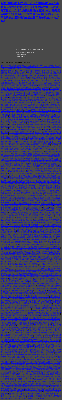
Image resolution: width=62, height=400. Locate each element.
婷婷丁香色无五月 (8, 346)
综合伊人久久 (4, 173)
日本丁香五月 (9, 359)
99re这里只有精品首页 (7, 322)
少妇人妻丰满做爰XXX (25, 273)
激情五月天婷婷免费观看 (33, 227)
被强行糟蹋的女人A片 (7, 197)
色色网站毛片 (30, 183)
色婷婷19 (58, 222)
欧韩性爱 (55, 80)
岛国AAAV (35, 263)
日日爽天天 (11, 286)
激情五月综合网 (48, 344)
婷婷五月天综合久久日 (28, 102)
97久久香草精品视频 (39, 288)
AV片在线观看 (40, 344)
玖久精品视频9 (51, 73)
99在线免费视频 (54, 89)
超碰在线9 (45, 219)
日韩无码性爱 (36, 236)
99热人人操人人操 (9, 155)
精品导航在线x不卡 (6, 226)
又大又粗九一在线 (25, 97)
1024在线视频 (15, 327)
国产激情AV (33, 258)
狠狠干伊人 (7, 364)
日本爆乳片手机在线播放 (35, 341)
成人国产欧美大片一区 (16, 314)
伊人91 (36, 325)
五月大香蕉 (4, 271)
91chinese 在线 (37, 339)
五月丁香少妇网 (9, 122)
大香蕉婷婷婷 (20, 278)
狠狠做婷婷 (42, 383)
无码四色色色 (23, 239)
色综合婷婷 (8, 398)
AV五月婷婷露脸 (26, 285)
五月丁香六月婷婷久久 (45, 249)
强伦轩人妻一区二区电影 (13, 376)
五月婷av (42, 210)
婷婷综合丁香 (4, 393)
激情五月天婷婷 (21, 275)
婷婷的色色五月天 (6, 77)
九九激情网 (7, 327)
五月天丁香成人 (36, 283)
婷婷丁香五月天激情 (25, 156)
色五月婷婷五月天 (36, 334)
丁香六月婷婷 (6, 80)
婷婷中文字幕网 (46, 381)
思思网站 (22, 227)
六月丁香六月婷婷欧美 (49, 244)
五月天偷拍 (6, 210)
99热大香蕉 (35, 337)
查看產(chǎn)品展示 (21, 54)
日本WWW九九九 (49, 131)
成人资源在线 (44, 236)
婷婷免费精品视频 (40, 112)
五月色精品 (12, 124)
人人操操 (39, 106)
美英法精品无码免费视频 (19, 241)
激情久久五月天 (31, 166)
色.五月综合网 (16, 226)
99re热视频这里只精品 (10, 381)
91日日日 (18, 195)
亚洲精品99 (49, 134)
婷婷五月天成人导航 (27, 393)
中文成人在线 (16, 317)
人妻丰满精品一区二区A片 (30, 190)
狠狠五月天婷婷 (43, 398)
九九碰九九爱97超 (55, 266)
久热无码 (36, 378)
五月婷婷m (6, 337)
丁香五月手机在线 (28, 325)
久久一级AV (49, 330)
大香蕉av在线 (6, 281)
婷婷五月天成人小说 (41, 188)
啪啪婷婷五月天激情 (29, 344)
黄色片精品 (54, 275)
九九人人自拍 (17, 285)
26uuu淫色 (5, 246)
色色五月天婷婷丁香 (25, 351)
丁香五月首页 (29, 346)
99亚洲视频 (53, 325)
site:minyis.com (41, 122)
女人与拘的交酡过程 (8, 178)
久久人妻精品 (15, 80)
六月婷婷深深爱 (55, 82)
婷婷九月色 (52, 337)
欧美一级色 (8, 209)
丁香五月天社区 (47, 380)
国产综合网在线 (48, 217)
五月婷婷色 (45, 334)
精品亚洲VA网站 (44, 374)
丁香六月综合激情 (49, 161)
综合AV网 (29, 210)
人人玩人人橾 (46, 155)
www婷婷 (3, 243)
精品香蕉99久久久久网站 (48, 396)
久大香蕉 (9, 368)
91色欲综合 (6, 292)
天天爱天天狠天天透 (48, 215)
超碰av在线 (15, 366)
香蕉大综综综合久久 (54, 292)
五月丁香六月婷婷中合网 (8, 150)
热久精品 (52, 374)
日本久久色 (22, 80)
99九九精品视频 (39, 237)
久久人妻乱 (13, 315)
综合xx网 (55, 351)
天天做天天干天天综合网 (36, 319)
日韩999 (34, 150)
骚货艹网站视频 (39, 183)
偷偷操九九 (53, 133)
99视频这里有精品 (38, 121)
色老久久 (6, 171)
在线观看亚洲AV (19, 215)
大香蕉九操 (33, 280)
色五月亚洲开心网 (31, 241)
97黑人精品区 (15, 352)
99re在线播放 (34, 92)
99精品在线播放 (10, 95)
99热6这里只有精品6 (48, 173)
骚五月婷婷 (52, 236)
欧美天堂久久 (16, 371)
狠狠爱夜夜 (9, 200)
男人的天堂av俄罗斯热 (49, 209)
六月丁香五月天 (37, 82)
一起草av (38, 253)
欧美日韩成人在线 (56, 346)
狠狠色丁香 (29, 89)
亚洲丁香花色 (48, 80)
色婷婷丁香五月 (20, 182)
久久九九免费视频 (9, 307)
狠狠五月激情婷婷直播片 (17, 354)
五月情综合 (29, 212)
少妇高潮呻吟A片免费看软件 (30, 259)
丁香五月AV (12, 212)
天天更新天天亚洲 (17, 258)
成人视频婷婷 (13, 133)
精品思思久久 (51, 222)
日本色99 (51, 136)
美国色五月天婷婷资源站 (19, 209)
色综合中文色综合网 (34, 347)
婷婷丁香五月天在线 (33, 295)
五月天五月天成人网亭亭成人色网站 (41, 351)
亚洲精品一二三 (28, 219)
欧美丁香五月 (4, 224)
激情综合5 (7, 217)
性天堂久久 (37, 160)
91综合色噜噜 (10, 378)
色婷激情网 (31, 187)
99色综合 (36, 315)
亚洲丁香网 (27, 224)
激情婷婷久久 (26, 168)
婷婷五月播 (15, 156)
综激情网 (34, 297)
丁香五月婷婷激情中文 (7, 163)
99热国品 (51, 281)
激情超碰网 (15, 100)
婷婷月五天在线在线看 (43, 178)
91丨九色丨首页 (10, 251)
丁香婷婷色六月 (14, 214)
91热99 (8, 219)
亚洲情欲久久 (45, 271)
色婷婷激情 (52, 107)
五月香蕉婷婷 (21, 293)
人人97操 (17, 178)
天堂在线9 (58, 161)
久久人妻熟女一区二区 (37, 126)
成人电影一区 (42, 243)
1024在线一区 (53, 358)
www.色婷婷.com (38, 336)
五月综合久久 (47, 82)
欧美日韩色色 (18, 290)
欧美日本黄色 (50, 339)
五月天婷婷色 (27, 314)
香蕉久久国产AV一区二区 (46, 265)
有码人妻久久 (43, 222)
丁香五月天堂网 (31, 253)
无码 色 (33, 97)
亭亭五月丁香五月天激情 (11, 273)
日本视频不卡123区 (14, 116)
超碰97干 (18, 199)
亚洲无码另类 (46, 150)
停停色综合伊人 (53, 334)
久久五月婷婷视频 (54, 258)
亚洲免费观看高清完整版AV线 (17, 253)
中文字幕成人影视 (16, 369)
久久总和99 (23, 138)
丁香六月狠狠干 (56, 308)
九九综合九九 (43, 73)
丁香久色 (55, 70)
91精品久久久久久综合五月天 (29, 171)
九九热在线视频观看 (33, 246)
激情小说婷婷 (39, 94)
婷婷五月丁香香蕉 (53, 354)
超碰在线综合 (47, 395)
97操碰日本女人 (7, 320)
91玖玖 (54, 381)
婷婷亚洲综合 (41, 166)
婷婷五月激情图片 (41, 182)
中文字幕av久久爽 (47, 322)
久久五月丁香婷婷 (44, 224)
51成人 (10, 319)
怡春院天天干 (51, 276)
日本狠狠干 (22, 342)
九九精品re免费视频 (9, 195)
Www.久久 (39, 381)
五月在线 (28, 270)
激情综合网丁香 (10, 70)
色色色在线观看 (39, 102)
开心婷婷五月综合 (27, 121)
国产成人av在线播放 (27, 131)
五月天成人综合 (21, 396)
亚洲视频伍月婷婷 (43, 136)
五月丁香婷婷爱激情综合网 (11, 341)
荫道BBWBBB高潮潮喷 (53, 243)
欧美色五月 (15, 320)
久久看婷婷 (36, 286)
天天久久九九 (20, 70)
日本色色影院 (24, 341)
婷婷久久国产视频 (50, 151)
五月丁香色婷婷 (20, 212)
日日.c (4, 89)
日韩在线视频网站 (27, 288)
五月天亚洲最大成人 (9, 261)
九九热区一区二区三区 (10, 204)
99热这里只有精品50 (31, 342)
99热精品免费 (16, 87)
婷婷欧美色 (24, 286)
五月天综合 (47, 393)
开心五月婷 (18, 383)
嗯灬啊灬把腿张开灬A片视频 (52, 141)
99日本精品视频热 (13, 170)
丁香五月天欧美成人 (36, 87)
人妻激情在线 (11, 271)
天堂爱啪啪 (20, 204)
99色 (47, 112)
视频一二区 (23, 210)
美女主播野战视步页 (46, 273)
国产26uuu (50, 363)
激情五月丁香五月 (20, 339)
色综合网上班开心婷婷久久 (34, 209)
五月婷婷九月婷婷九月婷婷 (34, 139)
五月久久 (46, 183)
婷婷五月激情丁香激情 (34, 322)
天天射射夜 (24, 141)
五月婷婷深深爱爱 (43, 307)
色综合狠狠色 (41, 185)
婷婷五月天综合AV (52, 188)
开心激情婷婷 (48, 319)
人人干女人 (35, 192)
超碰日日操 (47, 94)
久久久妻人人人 (17, 136)
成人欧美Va (18, 131)
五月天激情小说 (25, 226)
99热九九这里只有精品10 (26, 205)
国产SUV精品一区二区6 (16, 180)
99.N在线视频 (54, 129)
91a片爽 (46, 358)
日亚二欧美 (33, 369)
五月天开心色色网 (40, 261)
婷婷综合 (43, 119)
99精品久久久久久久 (20, 122)
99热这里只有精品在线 (17, 192)
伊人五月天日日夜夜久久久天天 (24, 175)
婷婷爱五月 (19, 332)
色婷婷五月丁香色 (21, 295)
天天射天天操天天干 (43, 266)
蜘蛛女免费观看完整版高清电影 (37, 239)
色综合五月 (34, 217)
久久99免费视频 (40, 97)
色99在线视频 (44, 292)
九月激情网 (29, 80)
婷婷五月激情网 (31, 122)
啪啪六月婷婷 (6, 237)
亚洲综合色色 (8, 87)
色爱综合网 (24, 107)
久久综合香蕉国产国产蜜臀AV (41, 221)
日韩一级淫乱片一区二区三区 (22, 197)
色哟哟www (30, 315)
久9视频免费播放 (15, 107)
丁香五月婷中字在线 (15, 134)
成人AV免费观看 (32, 266)
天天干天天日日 (45, 116)
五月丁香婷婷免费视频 (50, 226)
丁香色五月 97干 (31, 356)
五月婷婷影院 (7, 165)
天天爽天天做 (52, 356)
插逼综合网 (53, 116)
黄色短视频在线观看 (43, 107)
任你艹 (44, 339)
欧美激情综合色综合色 (35, 395)
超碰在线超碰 (37, 281)
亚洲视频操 (29, 221)
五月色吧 (39, 356)
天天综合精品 (47, 92)
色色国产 (3, 347)
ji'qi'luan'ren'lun (5, 90)
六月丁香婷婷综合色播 (51, 232)
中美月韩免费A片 (45, 234)
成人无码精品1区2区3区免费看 (35, 95)
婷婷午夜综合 (9, 136)
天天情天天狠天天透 (16, 305)
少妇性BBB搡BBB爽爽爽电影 (45, 327)
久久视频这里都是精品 (47, 270)
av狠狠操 (50, 148)
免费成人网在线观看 (40, 163)
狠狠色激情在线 (50, 210)
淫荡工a (39, 150)
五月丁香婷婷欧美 (48, 391)
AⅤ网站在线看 (11, 89)
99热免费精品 (43, 276)
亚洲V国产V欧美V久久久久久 (51, 106)
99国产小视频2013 (21, 95)
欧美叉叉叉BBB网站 (33, 310)
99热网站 (31, 163)
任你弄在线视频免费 (22, 324)
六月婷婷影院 (22, 170)
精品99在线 (6, 214)
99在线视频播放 (51, 175)
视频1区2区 (12, 332)
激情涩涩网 (29, 339)
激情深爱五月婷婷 (20, 221)
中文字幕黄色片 (32, 185)
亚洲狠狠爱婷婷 (7, 156)
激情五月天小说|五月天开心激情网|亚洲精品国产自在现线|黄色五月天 (35, 298)
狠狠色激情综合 (32, 107)
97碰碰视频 (55, 214)
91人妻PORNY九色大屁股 (20, 104)
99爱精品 (49, 78)
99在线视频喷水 (44, 315)
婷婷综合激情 (10, 72)
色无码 (59, 171)
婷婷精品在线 (9, 146)
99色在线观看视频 (42, 369)
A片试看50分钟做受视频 (12, 73)
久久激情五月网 (52, 369)
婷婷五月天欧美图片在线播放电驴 (29, 144)
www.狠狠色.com (56, 160)
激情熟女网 (40, 141)
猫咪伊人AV (43, 347)
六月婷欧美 (55, 84)
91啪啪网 (40, 217)
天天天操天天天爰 (10, 324)
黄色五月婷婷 (29, 378)
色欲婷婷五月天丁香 (15, 393)
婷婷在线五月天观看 (33, 138)
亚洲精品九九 (4, 212)
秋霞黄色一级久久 (14, 144)
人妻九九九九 (9, 202)
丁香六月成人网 (14, 227)
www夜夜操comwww (22, 380)
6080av (51, 153)
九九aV (36, 293)
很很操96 (46, 126)
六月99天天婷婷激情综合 (13, 234)
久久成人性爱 (50, 239)
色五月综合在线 (39, 388)
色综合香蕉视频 (10, 182)
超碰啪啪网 (15, 248)
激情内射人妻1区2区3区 (28, 151)
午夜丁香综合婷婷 (15, 171)
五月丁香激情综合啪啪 (21, 361)
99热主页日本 (50, 246)
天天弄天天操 (33, 307)
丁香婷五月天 (32, 141)
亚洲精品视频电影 (54, 224)
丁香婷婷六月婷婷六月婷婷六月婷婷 (41, 332)
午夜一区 (53, 193)
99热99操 (39, 129)
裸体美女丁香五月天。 (24, 109)
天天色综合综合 (24, 374)
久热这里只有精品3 (34, 329)
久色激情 (37, 396)
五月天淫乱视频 (17, 193)
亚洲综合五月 (8, 148)
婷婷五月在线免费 (21, 139)
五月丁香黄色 (45, 386)
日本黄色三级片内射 (22, 187)
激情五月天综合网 (43, 195)
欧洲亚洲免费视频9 (16, 165)
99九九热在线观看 (52, 109)
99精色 (10, 188)
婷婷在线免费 (39, 124)
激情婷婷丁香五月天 (50, 237)
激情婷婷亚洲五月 (29, 180)
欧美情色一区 (7, 248)
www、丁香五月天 (6, 371)
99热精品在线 (46, 346)
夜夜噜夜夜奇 (13, 246)
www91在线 (56, 148)
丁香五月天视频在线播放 (17, 114)
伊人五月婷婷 (20, 78)
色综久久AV (34, 224)
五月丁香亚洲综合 (13, 351)
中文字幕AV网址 (30, 182)
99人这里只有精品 (20, 232)
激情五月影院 (29, 293)
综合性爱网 (54, 234)
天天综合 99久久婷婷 (39, 368)
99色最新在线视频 (42, 285)
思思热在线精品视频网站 (30, 136)
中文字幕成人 (8, 336)
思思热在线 (43, 246)
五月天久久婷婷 (48, 121)
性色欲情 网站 (44, 156)
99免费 (31, 281)
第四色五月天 (17, 151)
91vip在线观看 (44, 227)
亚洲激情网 (40, 100)
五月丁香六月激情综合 (35, 359)
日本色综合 (42, 111)
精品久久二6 (35, 109)
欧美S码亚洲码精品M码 (43, 376)
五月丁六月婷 (35, 222)
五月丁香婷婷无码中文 (45, 303)
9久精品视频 (20, 358)
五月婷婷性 (20, 349)
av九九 (24, 305)
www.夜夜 (20, 325)
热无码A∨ (48, 146)
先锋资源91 (41, 146)
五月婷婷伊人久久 (38, 393)
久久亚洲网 (48, 95)
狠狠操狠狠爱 (23, 320)
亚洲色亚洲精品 (43, 337)
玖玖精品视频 (27, 332)
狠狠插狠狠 (41, 190)
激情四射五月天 (7, 239)
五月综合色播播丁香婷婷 (29, 106)
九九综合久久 (35, 156)
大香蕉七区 (6, 109)
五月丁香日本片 (9, 215)
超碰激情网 (19, 124)
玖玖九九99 (9, 302)
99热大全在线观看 (16, 256)
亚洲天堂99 (36, 210)
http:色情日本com (31, 229)
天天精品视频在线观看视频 (23, 271)
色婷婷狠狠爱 (36, 153)
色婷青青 (34, 327)
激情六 (58, 381)
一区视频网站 (51, 138)
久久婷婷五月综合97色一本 (20, 385)
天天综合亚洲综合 (6, 241)
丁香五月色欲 (42, 85)
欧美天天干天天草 (35, 330)
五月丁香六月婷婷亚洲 (35, 391)
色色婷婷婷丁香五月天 (22, 251)
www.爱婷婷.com (42, 280)
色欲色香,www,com (25, 352)
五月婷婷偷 (26, 303)
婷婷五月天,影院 (25, 148)
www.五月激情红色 (52, 163)
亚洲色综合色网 (52, 171)
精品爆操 (23, 243)
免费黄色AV (27, 192)
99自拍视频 (36, 175)
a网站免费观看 (48, 336)
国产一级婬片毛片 (28, 290)
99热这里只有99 (24, 391)
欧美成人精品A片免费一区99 (33, 90)
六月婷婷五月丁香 (35, 165)
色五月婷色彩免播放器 (38, 314)
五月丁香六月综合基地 (48, 371)
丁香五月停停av (37, 155)
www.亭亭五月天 (22, 246)
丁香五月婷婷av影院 (55, 112)
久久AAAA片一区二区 (32, 363)
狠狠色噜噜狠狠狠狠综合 (18, 363)
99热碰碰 (29, 155)
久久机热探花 (46, 342)
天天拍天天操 (11, 187)
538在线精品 (48, 254)
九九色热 (17, 286)
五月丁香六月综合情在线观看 (17, 128)
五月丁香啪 (10, 356)
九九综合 (31, 366)
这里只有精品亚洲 (10, 270)
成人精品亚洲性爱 (45, 144)
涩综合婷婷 (31, 388)
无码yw (8, 256)
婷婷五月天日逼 (48, 124)
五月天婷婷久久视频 (20, 72)
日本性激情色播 (55, 314)
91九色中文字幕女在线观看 (29, 85)
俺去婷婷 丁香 (34, 195)
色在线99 (25, 146)
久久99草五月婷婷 (45, 278)
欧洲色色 (21, 126)
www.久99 (35, 73)
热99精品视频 (35, 117)
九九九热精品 (24, 317)
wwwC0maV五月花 (50, 263)
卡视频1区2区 (43, 168)
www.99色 (56, 391)
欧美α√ (39, 256)
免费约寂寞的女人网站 (23, 117)
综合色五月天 (50, 373)
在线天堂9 (42, 177)
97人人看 (57, 210)
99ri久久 (23, 143)
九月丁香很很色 (45, 329)
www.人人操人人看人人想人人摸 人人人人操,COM (19, 160)
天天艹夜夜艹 (6, 192)
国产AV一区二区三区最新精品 (12, 112)
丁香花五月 (57, 330)
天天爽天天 (51, 197)
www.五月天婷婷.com (9, 121)
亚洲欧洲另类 (13, 373)
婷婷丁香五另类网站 (32, 243)
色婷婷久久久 (38, 133)
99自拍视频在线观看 (27, 234)
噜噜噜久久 (46, 341)
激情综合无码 (25, 376)
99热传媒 (12, 90)
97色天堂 (36, 383)
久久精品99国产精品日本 (15, 303)
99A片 (53, 393)
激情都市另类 (31, 381)
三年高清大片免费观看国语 (43, 302)
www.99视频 (15, 239)
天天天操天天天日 (38, 80)
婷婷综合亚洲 (45, 89)
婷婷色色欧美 (56, 77)
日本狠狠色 (4, 143)
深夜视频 (30, 324)
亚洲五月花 (33, 376)
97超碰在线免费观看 (29, 124)
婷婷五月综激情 (53, 366)
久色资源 (45, 356)
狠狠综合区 (20, 276)
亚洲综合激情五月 (31, 254)
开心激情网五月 (20, 270)
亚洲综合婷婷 (51, 268)
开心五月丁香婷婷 (14, 374)
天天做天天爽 (34, 265)
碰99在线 (3, 378)
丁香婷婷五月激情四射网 (23, 217)
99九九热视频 (54, 183)
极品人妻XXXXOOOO (20, 356)
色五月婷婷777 (33, 146)
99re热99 (43, 330)
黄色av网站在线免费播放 (10, 275)
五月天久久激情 (35, 270)
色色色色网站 (18, 92)
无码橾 (15, 293)
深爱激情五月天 (13, 342)
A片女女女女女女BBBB (40, 290)
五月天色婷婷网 (46, 300)
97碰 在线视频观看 (49, 202)
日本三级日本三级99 (6, 310)
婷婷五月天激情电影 (39, 212)
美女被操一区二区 (46, 324)
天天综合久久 (26, 92)
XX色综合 (44, 204)
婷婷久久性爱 (21, 237)
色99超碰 (48, 122)
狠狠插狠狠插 (10, 175)
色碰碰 (47, 390)
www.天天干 (22, 244)
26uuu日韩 (3, 283)
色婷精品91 (53, 207)
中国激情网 (53, 315)
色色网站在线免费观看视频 (47, 378)
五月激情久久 (11, 295)
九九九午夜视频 (5, 315)
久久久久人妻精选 (41, 231)
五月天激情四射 (32, 129)
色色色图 (18, 85)
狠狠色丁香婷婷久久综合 (38, 200)
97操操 (50, 290)
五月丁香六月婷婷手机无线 (8, 78)
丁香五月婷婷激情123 (12, 185)
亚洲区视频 (45, 90)
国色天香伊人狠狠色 (6, 268)
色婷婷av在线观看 (31, 128)
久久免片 (42, 286)
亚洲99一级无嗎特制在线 (43, 170)
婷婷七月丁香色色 (20, 378)
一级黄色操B (49, 166)
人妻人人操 (58, 281)
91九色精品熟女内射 (31, 114)
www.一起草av (45, 283)
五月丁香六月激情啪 (16, 168)
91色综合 (56, 341)
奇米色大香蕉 (39, 187)
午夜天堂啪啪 (45, 256)
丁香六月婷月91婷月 (25, 327)
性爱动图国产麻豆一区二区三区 (36, 305)
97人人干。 (57, 265)
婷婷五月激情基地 (14, 97)
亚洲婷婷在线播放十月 (7, 266)
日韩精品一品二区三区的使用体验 (30, 116)
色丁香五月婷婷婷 (20, 89)
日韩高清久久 (36, 273)
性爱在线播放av (5, 249)
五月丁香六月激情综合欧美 (22, 161)
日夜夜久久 (45, 281)
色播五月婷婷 (10, 131)
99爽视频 (45, 366)
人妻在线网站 (16, 148)
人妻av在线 (16, 310)
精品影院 (36, 278)
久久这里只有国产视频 (28, 199)
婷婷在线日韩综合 (31, 244)
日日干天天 (15, 205)
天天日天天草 (49, 97)
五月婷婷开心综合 (31, 84)
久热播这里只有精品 (26, 153)
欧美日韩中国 (33, 214)
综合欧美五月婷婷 (26, 337)
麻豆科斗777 (42, 117)
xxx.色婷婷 (39, 320)
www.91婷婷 (4, 94)
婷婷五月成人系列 (30, 231)
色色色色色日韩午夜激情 (16, 224)
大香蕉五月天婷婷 (55, 248)
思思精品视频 (53, 192)
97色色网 (35, 177)
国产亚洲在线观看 (43, 258)
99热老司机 (44, 354)
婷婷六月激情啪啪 (28, 336)
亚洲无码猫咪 (54, 165)
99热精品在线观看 (29, 188)
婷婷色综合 (13, 325)
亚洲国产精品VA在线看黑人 (52, 75)
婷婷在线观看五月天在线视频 (43, 70)
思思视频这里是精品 (55, 195)
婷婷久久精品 (53, 90)
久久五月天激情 (51, 310)
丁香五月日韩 (20, 158)
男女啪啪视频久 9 (13, 229)
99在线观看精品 (8, 102)
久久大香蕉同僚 (29, 237)
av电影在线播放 (14, 312)
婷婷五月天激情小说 (53, 320)
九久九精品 (56, 332)
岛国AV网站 (8, 344)
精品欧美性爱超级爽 (21, 386)
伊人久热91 (45, 253)
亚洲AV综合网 (38, 371)
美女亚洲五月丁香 (39, 232)
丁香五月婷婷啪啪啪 (51, 288)
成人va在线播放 (50, 200)
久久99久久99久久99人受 (44, 84)
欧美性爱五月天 (50, 305)
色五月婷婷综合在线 (12, 126)
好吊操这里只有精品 (18, 188)
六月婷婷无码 (12, 158)
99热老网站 (6, 373)
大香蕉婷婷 (29, 398)
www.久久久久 (23, 185)
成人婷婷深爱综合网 (29, 302)
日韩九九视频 (8, 366)
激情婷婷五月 (13, 109)
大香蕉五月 (52, 227)
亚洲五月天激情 (34, 303)
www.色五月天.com (34, 292)
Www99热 (13, 237)
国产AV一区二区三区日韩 (19, 166)
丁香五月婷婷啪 (23, 347)
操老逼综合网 (35, 352)
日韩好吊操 (49, 111)
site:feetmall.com (26, 308)
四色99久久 (29, 143)
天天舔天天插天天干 (49, 100)
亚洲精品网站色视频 (30, 100)
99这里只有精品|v (21, 94)
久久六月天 (24, 134)
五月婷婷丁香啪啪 (23, 373)
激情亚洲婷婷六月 (34, 75)
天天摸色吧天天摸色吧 (28, 112)
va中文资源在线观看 (20, 155)
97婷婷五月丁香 (12, 396)
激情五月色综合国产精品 (21, 163)
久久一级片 (27, 111)
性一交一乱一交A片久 (26, 73)
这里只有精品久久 (6, 205)
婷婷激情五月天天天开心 (22, 307)
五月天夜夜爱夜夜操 (22, 388)
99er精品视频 (4, 253)
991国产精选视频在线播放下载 (38, 312)
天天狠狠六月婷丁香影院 (24, 249)
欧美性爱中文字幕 (14, 391)
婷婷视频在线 (11, 283)
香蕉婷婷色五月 (25, 334)
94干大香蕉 (57, 204)
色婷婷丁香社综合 (13, 236)
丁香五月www (18, 322)
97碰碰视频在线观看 (44, 99)
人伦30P (45, 320)
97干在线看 (4, 286)
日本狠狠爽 (22, 183)
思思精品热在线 (34, 374)
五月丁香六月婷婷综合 (17, 219)
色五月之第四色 (42, 364)
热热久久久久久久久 (8, 232)
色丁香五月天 (17, 268)
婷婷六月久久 (31, 396)
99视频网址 (35, 249)
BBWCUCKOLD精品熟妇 (42, 199)
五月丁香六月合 (14, 292)
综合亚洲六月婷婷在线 (14, 207)
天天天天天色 (25, 195)
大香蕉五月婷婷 (50, 229)
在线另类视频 (38, 366)
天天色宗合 (41, 390)
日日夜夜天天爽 (19, 90)
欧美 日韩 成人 (30, 94)
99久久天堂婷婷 (14, 138)
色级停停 (27, 215)
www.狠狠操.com (14, 210)
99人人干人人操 (33, 361)
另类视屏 (12, 217)
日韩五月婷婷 (17, 102)
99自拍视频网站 (5, 114)
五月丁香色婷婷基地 (6, 293)
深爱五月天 (46, 133)
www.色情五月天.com (31, 158)
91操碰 (10, 143)
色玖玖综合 (48, 177)
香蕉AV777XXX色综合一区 (43, 275)
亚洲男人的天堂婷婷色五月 (28, 178)
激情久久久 (54, 342)
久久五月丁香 (31, 320)
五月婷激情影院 (16, 259)
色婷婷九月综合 (10, 380)
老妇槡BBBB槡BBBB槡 (13, 243)
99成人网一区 (42, 349)
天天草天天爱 (19, 111)
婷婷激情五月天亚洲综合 (29, 256)
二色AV (24, 193)
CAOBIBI (56, 168)
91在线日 (32, 261)
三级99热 (56, 256)
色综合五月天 (31, 193)
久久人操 (3, 161)
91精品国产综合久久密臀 (13, 334)
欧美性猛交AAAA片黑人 (16, 177)
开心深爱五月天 (28, 278)
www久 (32, 268)
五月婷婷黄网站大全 (27, 207)
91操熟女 (41, 263)
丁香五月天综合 (39, 180)
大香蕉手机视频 (46, 143)
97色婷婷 (45, 139)
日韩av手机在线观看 (13, 329)
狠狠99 (41, 92)
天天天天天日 (54, 99)
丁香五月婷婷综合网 (12, 347)
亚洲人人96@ (9, 330)
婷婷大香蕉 (54, 144)
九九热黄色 (29, 82)
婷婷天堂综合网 (52, 317)
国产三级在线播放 (52, 312)
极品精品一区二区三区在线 (14, 308)
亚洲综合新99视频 (10, 388)
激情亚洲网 (11, 339)
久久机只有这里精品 (21, 129)
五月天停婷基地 (10, 139)
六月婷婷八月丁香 (17, 336)
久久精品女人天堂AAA (23, 99)
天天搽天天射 (29, 232)
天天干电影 (32, 317)
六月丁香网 (26, 165)
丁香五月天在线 (41, 241)
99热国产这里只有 (18, 344)
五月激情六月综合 (27, 383)
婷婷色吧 (48, 308)
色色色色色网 (19, 150)
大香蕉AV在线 (17, 359)
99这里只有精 (38, 219)
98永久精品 (12, 278)
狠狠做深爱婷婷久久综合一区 (37, 77)
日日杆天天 (46, 129)
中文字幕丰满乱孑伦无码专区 (45, 114)
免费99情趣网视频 (51, 72)
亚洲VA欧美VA (31, 170)
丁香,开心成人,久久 (44, 325)
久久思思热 (57, 270)
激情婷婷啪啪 (21, 231)
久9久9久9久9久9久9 (43, 297)
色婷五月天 (26, 330)
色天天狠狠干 (4, 332)
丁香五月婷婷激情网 (9, 199)
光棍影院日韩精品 (29, 70)
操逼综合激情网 (37, 143)
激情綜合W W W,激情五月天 (20, 319)
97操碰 (6, 351)
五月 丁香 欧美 (42, 158)
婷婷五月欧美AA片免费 (34, 386)
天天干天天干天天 (53, 156)
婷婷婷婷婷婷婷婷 (44, 192)
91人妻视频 (46, 207)
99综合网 (48, 314)
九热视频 (43, 308)
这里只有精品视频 (6, 84)
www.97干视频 (25, 369)
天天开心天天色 (23, 214)
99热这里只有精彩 (25, 222)
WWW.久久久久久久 (15, 337)
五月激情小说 (35, 111)
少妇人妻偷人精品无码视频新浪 (10, 183)
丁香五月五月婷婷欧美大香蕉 (47, 295)
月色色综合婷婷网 (38, 358)
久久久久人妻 (16, 143)
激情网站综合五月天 (31, 364)
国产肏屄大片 (10, 161)
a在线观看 (27, 126)
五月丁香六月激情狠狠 (30, 349)
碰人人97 (6, 180)
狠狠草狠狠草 (31, 275)
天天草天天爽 (43, 352)
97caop (9, 153)
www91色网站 (36, 308)
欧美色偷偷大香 (17, 330)
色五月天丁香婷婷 (35, 251)
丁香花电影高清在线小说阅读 (25, 133)
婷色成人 (57, 239)
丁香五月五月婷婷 (11, 117)
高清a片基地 (42, 109)
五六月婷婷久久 (25, 87)
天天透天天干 (38, 346)
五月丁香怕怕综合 (11, 358)
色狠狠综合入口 (39, 151)
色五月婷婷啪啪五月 (48, 359)
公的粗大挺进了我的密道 (52, 361)
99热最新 (49, 77)
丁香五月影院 (27, 150)
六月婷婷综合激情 (47, 87)
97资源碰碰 (51, 352)
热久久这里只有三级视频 (19, 84)
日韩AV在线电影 (46, 160)
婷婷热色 (9, 317)
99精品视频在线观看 (23, 173)
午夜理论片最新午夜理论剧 (23, 283)
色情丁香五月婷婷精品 (26, 371)
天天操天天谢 (16, 398)
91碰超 (41, 75)
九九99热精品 (17, 280)
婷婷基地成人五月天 (34, 373)
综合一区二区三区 (51, 349)
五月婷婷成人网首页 (19, 346)
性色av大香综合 (15, 281)
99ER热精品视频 (53, 307)
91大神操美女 (16, 153)
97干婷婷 (21, 100)
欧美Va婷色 (34, 99)
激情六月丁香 (37, 89)
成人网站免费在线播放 (21, 75)
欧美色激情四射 (54, 102)
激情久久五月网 (9, 221)
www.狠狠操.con (42, 171)
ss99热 (52, 341)
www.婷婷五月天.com (54, 285)
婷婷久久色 (54, 150)
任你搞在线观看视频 (31, 78)
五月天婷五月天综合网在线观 (20, 77)
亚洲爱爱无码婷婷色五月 (8, 383)
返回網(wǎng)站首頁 (21, 56)
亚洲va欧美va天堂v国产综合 (39, 197)
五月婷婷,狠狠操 (5, 369)
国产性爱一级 (42, 293)
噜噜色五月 (23, 310)
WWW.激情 (50, 204)
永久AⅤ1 (3, 70)
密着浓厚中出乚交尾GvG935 (13, 141)
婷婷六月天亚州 (17, 146)
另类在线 (16, 202)
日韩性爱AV (21, 229)
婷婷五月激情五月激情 (53, 241)
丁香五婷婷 (42, 72)
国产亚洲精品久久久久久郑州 (36, 104)
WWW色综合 (40, 202)
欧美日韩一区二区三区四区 (23, 263)
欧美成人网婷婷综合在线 (31, 276)
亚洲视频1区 (11, 94)
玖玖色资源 (13, 390)
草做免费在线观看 (51, 104)
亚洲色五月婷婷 (51, 119)
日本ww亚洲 (26, 265)
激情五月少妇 (43, 138)
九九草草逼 (6, 390)
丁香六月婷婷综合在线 (40, 268)
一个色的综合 (26, 280)
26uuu (13, 386)
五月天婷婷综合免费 (9, 263)
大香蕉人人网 (45, 153)
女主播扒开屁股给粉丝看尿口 (38, 148)
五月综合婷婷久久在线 (24, 200)
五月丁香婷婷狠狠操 (33, 72)
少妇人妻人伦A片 (22, 381)
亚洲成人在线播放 (20, 82)
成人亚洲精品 (35, 168)
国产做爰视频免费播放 (37, 161)
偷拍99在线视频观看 (44, 259)
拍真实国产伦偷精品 (16, 106)
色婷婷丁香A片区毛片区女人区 (9, 244)
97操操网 (33, 285)
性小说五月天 (43, 310)
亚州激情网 (37, 324)
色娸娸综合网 (28, 368)
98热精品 (40, 244)
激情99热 (43, 373)
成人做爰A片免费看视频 (44, 214)
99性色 (14, 231)
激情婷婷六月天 (24, 312)
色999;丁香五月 (36, 271)
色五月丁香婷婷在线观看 (35, 380)
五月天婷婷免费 (56, 92)
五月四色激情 (25, 268)
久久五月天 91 (13, 173)
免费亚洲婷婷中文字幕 (37, 226)
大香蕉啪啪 (25, 359)
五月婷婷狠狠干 (5, 107)
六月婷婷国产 (39, 193)
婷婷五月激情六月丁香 (43, 128)
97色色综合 (18, 121)
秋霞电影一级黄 (24, 395)
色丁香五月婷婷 (23, 366)
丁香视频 (11, 298)
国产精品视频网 (21, 315)
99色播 (23, 254)
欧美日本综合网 (41, 78)
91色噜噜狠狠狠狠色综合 (12, 222)
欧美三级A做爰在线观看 (50, 187)
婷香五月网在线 (17, 190)
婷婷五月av (28, 297)
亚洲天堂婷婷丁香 (9, 265)
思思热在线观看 (38, 131)
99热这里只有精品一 (41, 317)
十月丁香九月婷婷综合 (22, 261)
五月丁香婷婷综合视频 (10, 349)
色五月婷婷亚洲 (40, 229)
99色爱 (10, 259)
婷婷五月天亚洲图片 (35, 173)
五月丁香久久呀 (50, 261)
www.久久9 (16, 395)
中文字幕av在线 (37, 207)
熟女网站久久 (41, 254)
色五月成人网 (24, 281)
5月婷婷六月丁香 (54, 283)
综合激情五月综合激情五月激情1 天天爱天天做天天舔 (43, 385)
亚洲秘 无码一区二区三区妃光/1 (28, 248)
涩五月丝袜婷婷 (48, 180)
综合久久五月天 (51, 117)
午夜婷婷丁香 (20, 390)
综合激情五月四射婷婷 (53, 182)
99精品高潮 (48, 368)
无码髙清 (35, 398)
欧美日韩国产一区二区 (25, 236)
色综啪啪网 (41, 361)
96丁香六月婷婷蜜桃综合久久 (16, 297)
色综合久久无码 (37, 205)
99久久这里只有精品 (11, 99)
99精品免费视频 (23, 329)
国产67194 (43, 175)
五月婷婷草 (47, 193)
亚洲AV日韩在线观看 (9, 75)
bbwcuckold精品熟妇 (51, 286)
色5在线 (47, 102)
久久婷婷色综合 (28, 177)
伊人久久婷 (36, 234)
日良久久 (25, 322)
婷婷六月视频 (29, 358)
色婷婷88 (53, 94)
